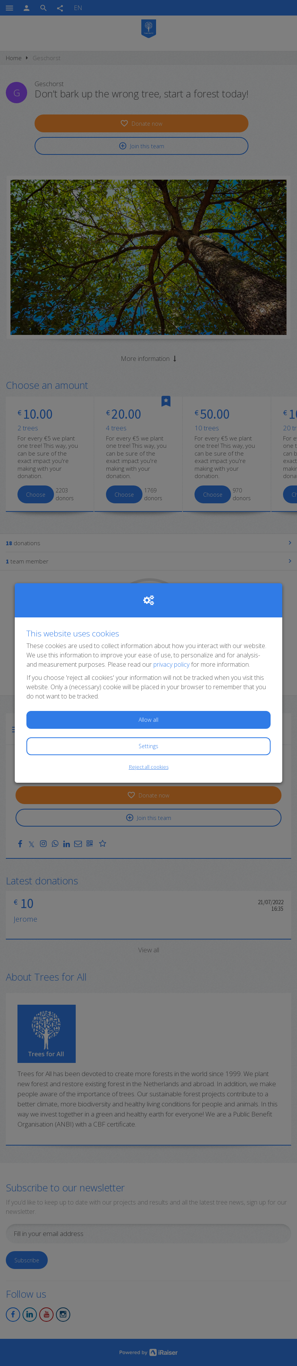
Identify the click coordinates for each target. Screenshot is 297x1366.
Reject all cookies (148, 766)
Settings (148, 746)
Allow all (148, 719)
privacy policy (171, 664)
